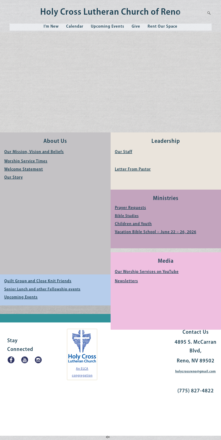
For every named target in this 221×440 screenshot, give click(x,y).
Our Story (13, 177)
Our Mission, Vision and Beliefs (34, 152)
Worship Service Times (25, 161)
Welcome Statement (23, 169)
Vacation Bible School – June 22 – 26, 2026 (155, 232)
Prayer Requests (130, 208)
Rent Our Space (162, 26)
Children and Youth (133, 224)
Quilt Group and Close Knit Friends (37, 281)
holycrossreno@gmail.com (195, 371)
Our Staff (123, 152)
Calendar (74, 26)
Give (136, 26)
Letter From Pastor (133, 169)
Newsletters (126, 281)
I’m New (51, 26)
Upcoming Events (107, 26)
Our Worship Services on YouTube (147, 272)
